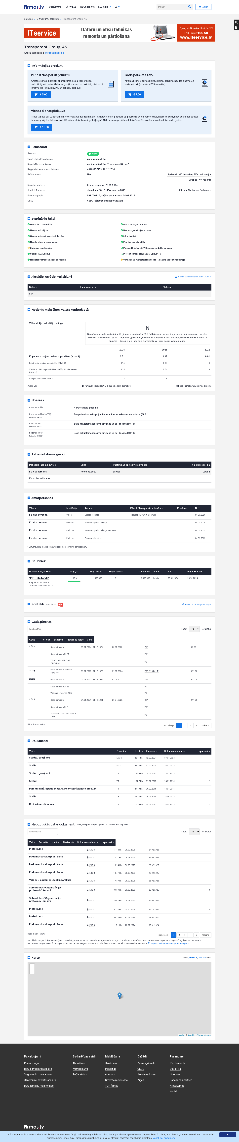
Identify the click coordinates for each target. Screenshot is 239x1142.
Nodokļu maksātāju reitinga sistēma (193, 386)
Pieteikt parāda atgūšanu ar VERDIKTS (142, 254)
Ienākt (203, 7)
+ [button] (32, 953)
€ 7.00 (134, 94)
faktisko (202, 944)
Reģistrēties (80, 1061)
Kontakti (174, 1078)
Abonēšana (79, 1050)
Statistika (175, 1055)
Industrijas (87, 6)
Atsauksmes (177, 1072)
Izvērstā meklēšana (116, 1067)
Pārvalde (70, 6)
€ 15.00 (42, 127)
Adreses (110, 1061)
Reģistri (104, 6)
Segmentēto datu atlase (38, 1061)
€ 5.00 (41, 94)
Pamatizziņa (31, 1050)
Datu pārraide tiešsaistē (38, 1055)
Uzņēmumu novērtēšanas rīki (40, 1067)
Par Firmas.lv (177, 1050)
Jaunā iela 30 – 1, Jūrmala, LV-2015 (106, 190)
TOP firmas (111, 1072)
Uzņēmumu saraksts (48, 19)
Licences (175, 1061)
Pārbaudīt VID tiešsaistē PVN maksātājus (189, 174)
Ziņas (140, 1067)
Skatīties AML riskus (40, 254)
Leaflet (181, 1022)
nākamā (205, 718)
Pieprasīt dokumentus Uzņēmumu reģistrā (169, 930)
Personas (110, 1055)
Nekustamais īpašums (86, 407)
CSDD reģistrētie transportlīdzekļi (105, 200)
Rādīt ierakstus (196, 629)
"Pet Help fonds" (39, 578)
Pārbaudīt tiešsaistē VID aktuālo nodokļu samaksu (146, 248)
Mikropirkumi (80, 1055)
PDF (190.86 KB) (176, 667)
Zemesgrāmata (146, 1050)
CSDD (140, 1055)
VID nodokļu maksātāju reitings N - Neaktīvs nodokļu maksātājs (154, 260)
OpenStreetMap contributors (199, 1022)
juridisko (193, 944)
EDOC (119, 842)
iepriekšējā (169, 718)
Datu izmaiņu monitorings (39, 1072)
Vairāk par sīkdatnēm (164, 1138)
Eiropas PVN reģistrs (200, 179)
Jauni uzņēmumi (146, 1061)
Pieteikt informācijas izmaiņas (196, 604)
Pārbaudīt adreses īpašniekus (195, 190)
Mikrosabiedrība (54, 52)
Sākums (28, 19)
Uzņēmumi (55, 6)
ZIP (170, 647)
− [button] (32, 958)
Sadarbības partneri (181, 1067)
